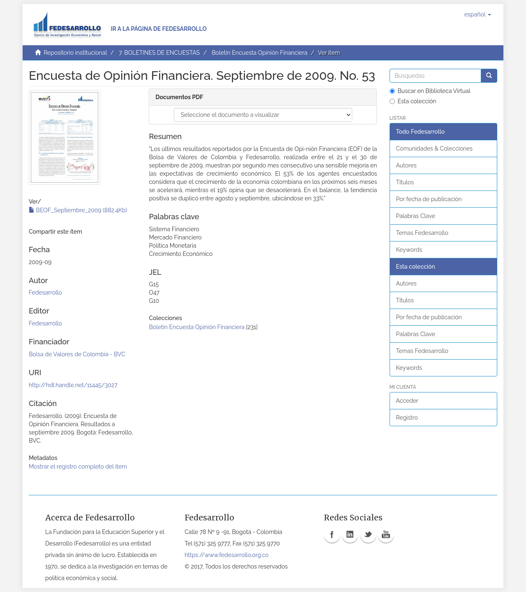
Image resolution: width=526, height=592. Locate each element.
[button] (477, 14)
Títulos (405, 182)
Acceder (407, 400)
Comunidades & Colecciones (434, 148)
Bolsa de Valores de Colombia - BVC (77, 354)
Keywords (409, 249)
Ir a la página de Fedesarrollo (159, 29)
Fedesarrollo (45, 292)
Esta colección (413, 101)
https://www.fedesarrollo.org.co (226, 555)
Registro (407, 417)
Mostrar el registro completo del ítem (78, 466)
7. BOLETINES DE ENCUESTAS (159, 52)
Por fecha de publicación (429, 199)
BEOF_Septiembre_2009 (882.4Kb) (78, 210)
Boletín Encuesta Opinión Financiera (259, 52)
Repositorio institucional (75, 52)
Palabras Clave (415, 216)
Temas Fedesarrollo (422, 233)
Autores (406, 165)
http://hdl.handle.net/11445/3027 (73, 385)
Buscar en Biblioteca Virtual (430, 91)
